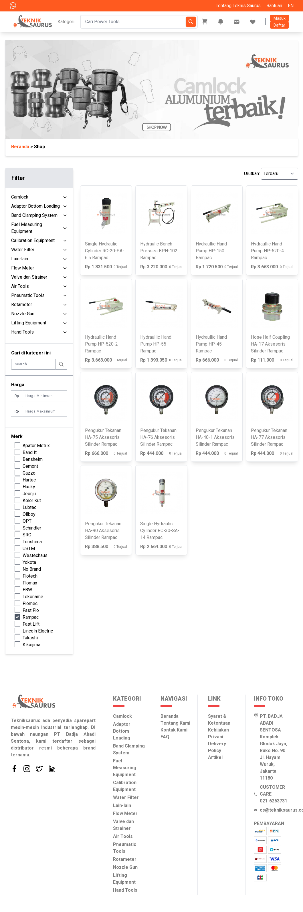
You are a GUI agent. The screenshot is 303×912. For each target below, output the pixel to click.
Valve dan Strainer (29, 277)
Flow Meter (22, 268)
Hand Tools (22, 332)
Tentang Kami (175, 723)
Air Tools (20, 286)
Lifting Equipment (28, 323)
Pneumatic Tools (28, 295)
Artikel (215, 757)
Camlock (19, 197)
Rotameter (21, 304)
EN (291, 5)
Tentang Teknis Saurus (238, 5)
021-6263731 (273, 801)
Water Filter (22, 249)
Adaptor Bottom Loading (35, 206)
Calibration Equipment (33, 240)
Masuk (280, 18)
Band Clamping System (34, 215)
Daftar (279, 25)
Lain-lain (19, 258)
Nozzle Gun (22, 313)
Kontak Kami (174, 730)
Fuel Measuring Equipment (26, 228)
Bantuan (274, 5)
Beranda (170, 716)
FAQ (165, 736)
